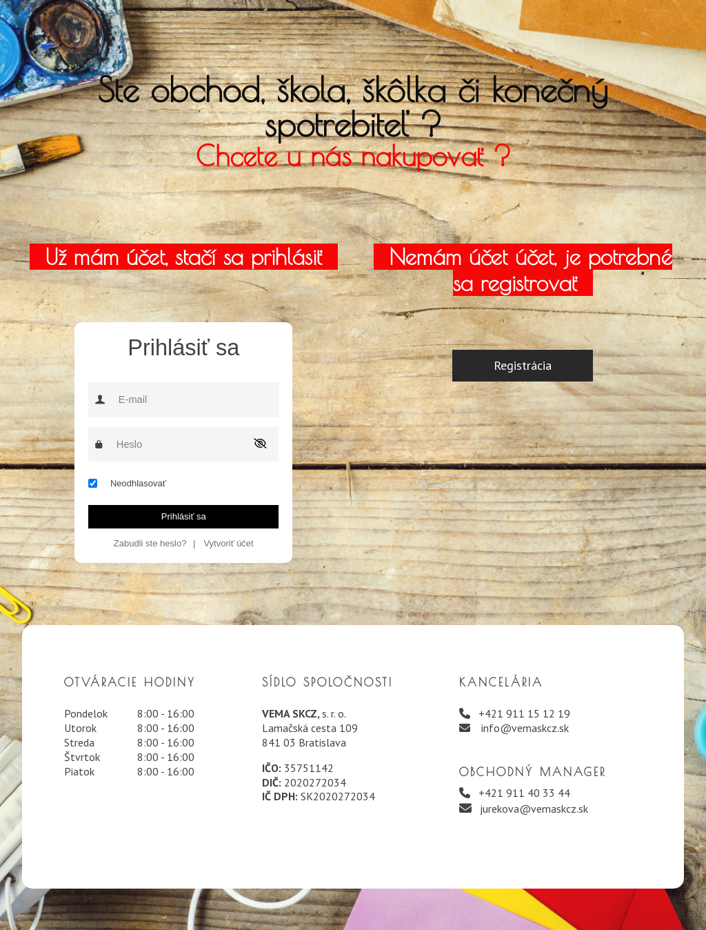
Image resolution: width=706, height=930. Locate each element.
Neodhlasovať (138, 483)
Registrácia (523, 365)
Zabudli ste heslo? (150, 543)
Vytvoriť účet (228, 543)
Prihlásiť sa (183, 516)
